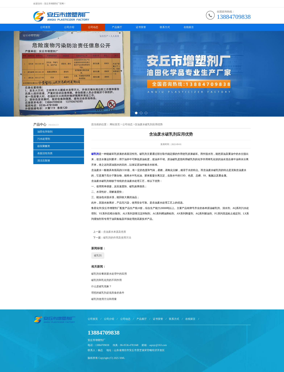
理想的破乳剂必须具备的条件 (107, 292)
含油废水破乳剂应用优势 (149, 124)
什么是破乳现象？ (101, 286)
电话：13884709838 (98, 345)
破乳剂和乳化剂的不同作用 (106, 280)
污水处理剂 (43, 139)
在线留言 (189, 27)
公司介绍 (69, 27)
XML (122, 358)
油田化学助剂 (45, 131)
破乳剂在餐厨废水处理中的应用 (109, 273)
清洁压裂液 (43, 160)
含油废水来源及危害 (114, 231)
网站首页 (115, 124)
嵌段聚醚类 (43, 146)
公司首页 (45, 27)
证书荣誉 (141, 27)
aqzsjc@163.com (158, 345)
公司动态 (93, 27)
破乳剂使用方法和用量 (104, 299)
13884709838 (234, 16)
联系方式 (165, 27)
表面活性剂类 (45, 153)
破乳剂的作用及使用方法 (117, 237)
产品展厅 (117, 27)
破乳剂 (95, 154)
